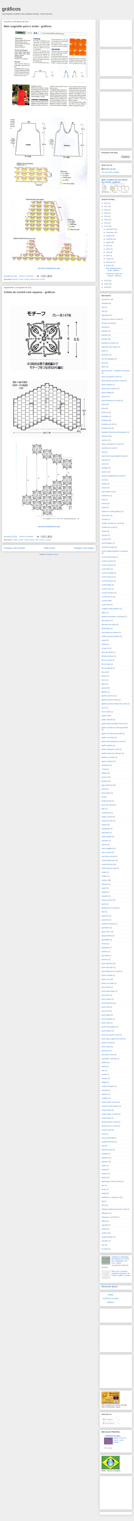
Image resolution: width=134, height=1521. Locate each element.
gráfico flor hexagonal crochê (112, 741)
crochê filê (105, 569)
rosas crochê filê (107, 1138)
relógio (104, 1082)
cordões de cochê (108, 527)
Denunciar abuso (109, 1286)
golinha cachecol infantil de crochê (114, 704)
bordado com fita (107, 424)
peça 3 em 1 (106, 932)
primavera (105, 1051)
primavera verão (107, 1055)
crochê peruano (107, 581)
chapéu (104, 484)
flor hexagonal (106, 668)
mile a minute (40, 540)
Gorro (103, 708)
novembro (110, 232)
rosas (103, 1134)
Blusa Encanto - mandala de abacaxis (115, 371)
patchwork (105, 928)
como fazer (105, 515)
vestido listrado (107, 1237)
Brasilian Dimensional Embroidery (114, 432)
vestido (104, 1233)
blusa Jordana (106, 385)
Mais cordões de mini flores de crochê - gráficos (114, 181)
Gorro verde (106, 712)
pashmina (105, 916)
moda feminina (107, 864)
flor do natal (105, 664)
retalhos (104, 1094)
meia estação (106, 837)
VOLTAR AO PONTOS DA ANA (49, 268)
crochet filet (105, 605)
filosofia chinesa (107, 656)
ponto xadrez (106, 1031)
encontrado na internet (109, 632)
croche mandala (107, 573)
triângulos (105, 1213)
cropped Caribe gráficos (110, 609)
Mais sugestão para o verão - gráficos (27, 26)
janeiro (109, 265)
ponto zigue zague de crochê (112, 1039)
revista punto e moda (109, 1126)
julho (108, 246)
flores (103, 672)
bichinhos (105, 355)
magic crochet (106, 817)
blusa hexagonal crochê (110, 377)
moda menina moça (108, 868)
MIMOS (110, 1302)
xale (103, 1245)
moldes (104, 876)
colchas (104, 503)
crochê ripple (106, 585)
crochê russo (106, 589)
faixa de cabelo (107, 652)
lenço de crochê (107, 805)
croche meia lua (107, 577)
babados (104, 331)
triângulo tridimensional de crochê (114, 1209)
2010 (106, 281)
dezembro (110, 229)
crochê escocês (107, 561)
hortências (105, 765)
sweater (104, 1173)
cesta (103, 480)
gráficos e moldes (108, 757)
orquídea (104, 896)
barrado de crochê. (108, 343)
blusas (15, 279)
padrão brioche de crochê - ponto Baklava (119, 1440)
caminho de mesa (108, 448)
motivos (104, 880)
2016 (106, 210)
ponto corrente (106, 975)
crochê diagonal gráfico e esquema (114, 551)
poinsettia (105, 955)
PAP (103, 912)
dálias (103, 613)
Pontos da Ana (110, 169)
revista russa (106, 1130)
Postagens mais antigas (84, 548)
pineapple (105, 947)
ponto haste (105, 987)
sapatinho (105, 1158)
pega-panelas (106, 936)
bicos (103, 363)
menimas (104, 841)
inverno (104, 777)
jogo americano (107, 785)
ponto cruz (105, 979)
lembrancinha (106, 801)
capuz (103, 464)
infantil (103, 773)
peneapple (105, 940)
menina (104, 845)
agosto (109, 242)
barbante (104, 335)
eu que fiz (105, 648)
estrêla (104, 644)
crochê (20, 279)
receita (104, 1074)
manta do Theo (107, 821)
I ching (103, 769)
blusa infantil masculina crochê (113, 381)
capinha (104, 460)
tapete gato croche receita (111, 1181)
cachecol (104, 436)
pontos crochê (106, 1043)
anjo (103, 311)
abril (108, 255)
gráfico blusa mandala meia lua (113, 724)
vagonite (104, 1225)
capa (103, 452)
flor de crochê (106, 660)
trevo (103, 1205)
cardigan (104, 468)
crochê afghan (106, 543)
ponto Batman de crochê (110, 971)
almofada (105, 303)
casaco (104, 472)
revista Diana (106, 1110)
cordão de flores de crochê (111, 523)
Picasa (104, 944)
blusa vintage (106, 393)
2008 (106, 287)
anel (103, 307)
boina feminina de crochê (110, 400)
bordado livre (106, 428)
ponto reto (105, 1011)
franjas (104, 676)
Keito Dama (105, 793)
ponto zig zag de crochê (110, 1035)
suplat (103, 1170)
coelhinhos (105, 496)
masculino (105, 833)
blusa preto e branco (109, 389)
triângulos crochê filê (109, 1217)
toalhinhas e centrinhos (110, 1197)
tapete (103, 1177)
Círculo (104, 488)
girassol (104, 688)
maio (108, 252)
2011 (106, 226)
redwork (104, 1078)
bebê (103, 351)
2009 (106, 284)
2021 (106, 203)
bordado (104, 420)
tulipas (103, 1221)
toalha (103, 1193)
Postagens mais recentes (14, 548)
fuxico (103, 680)
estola (103, 640)
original (104, 892)
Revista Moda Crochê (109, 1122)
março (108, 259)
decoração (105, 620)
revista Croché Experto (110, 1106)
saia (103, 1146)
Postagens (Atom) (52, 554)
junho (108, 249)
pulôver (104, 1062)
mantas (104, 825)
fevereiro (109, 262)
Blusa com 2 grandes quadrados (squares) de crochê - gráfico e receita (121, 1273)
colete (15, 540)
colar (103, 499)
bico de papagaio (107, 359)
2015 (106, 213)
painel (103, 904)
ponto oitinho (106, 999)
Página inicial (49, 548)
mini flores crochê (108, 856)
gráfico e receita (107, 737)
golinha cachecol (107, 696)
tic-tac (103, 1189)
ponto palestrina (107, 1003)
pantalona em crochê (109, 908)
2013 (106, 220)
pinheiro (104, 951)
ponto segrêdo (106, 1019)
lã (102, 797)
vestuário (104, 1241)
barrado (104, 339)
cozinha (104, 535)
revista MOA (106, 1118)
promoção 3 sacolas (109, 1059)
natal (103, 888)
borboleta (105, 416)
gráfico (32, 540)
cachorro (104, 440)
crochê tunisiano (107, 593)
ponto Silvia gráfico (108, 1027)
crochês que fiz (107, 597)
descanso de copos (108, 624)
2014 (106, 216)
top (102, 1201)
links (103, 809)
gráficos (11, 9)
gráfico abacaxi (107, 720)
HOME (110, 1295)
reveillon (104, 1098)
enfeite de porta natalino (110, 636)
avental (104, 327)
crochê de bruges (108, 547)
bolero (103, 404)
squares (48, 540)
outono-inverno (107, 900)
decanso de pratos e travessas (113, 616)
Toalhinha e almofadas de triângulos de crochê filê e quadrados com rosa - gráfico (120, 1260)
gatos (103, 684)
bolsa (103, 408)
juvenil (103, 789)
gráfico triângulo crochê (110, 749)
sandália (104, 1154)
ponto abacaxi (106, 963)
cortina (104, 531)
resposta (104, 1090)
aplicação (105, 315)
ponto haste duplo (108, 991)
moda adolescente (108, 860)
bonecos (104, 412)
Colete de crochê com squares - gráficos (29, 292)
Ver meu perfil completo (110, 172)
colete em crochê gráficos (111, 511)
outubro (109, 236)
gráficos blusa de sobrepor (111, 753)
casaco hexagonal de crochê (112, 476)
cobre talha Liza (107, 492)
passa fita (105, 920)
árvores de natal (107, 323)
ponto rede (105, 1007)
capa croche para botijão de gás (113, 456)
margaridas (105, 829)
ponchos (104, 959)
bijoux (103, 367)
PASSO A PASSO (108, 924)
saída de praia (106, 1150)
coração (104, 519)
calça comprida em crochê (111, 444)
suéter (103, 1166)
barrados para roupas (109, 347)
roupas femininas (107, 1142)
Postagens (108, 1419)
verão (103, 1229)
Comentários (108, 1423)
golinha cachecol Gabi (109, 700)
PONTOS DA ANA (110, 1299)
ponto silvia (105, 1023)
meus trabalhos (107, 848)
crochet (26, 279)
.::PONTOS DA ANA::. (112, 1436)
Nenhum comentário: (26, 276)
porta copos (105, 1047)
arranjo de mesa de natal (110, 319)
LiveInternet (105, 813)
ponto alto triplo (107, 967)
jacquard (104, 781)
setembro (110, 239)
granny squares (107, 761)
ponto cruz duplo (107, 983)
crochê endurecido (108, 557)
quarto (103, 1066)
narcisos (104, 884)
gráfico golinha (106, 745)
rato (102, 1070)
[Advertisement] (115, 33)
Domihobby (105, 628)
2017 (106, 206)
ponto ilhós (105, 995)
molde (103, 872)
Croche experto (107, 565)
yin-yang (104, 1249)
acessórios (105, 299)
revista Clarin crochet (37, 279)
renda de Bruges (107, 1086)
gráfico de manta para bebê (111, 733)
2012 (106, 223)
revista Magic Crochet (109, 1114)
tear (102, 1185)
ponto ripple (105, 1015)
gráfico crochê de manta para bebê (114, 728)
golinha (104, 692)
